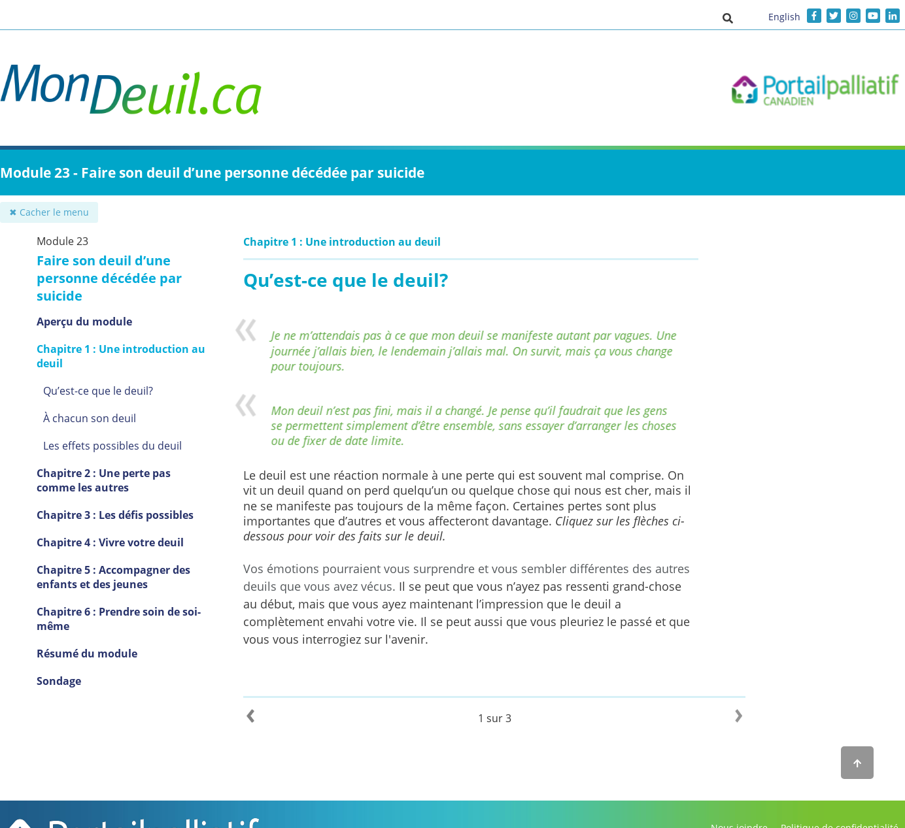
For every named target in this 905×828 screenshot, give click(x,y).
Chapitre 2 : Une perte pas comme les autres (104, 480)
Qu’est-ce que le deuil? (98, 391)
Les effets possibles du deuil (112, 446)
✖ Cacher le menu (49, 212)
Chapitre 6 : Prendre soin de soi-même (119, 618)
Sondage (59, 681)
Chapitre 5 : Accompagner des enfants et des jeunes (113, 577)
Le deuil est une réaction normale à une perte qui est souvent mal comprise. (453, 475)
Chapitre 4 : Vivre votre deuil (110, 542)
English (784, 16)
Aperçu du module (84, 321)
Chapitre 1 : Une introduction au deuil (121, 356)
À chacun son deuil (89, 418)
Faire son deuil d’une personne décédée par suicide (109, 278)
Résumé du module (87, 653)
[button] (728, 18)
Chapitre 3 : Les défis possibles (115, 515)
